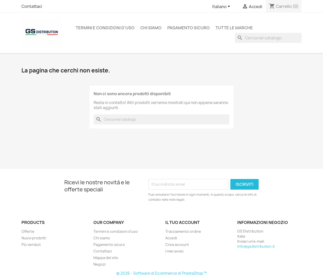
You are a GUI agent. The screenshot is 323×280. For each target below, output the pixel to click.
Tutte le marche (234, 28)
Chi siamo (151, 28)
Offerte (27, 231)
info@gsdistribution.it (256, 246)
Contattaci (31, 6)
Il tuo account (182, 222)
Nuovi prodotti (33, 238)
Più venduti (31, 244)
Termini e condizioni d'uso (105, 28)
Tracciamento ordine (183, 231)
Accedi (171, 238)
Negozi (99, 264)
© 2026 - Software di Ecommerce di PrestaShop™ (161, 273)
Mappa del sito (105, 257)
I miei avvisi (174, 251)
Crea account (177, 244)
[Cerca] (268, 38)
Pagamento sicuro (188, 28)
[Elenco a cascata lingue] (222, 7)
